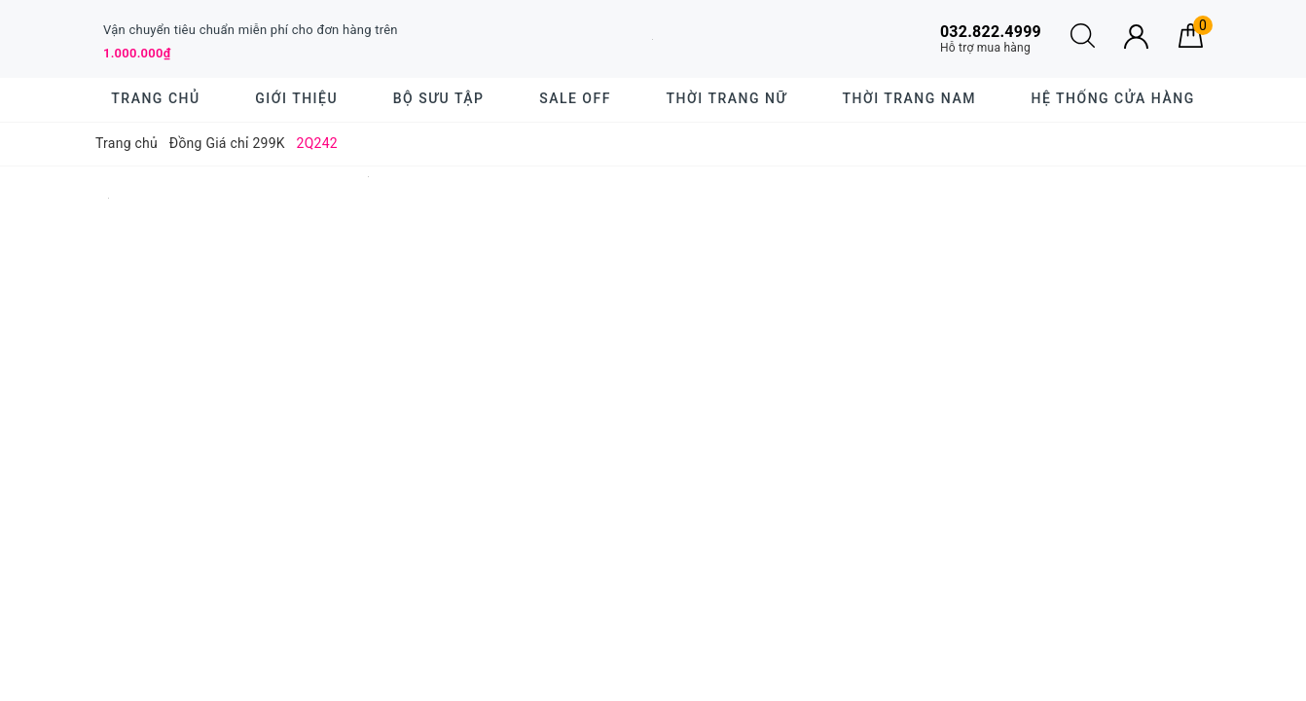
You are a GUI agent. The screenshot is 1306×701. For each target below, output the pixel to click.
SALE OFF (575, 98)
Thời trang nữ (727, 98)
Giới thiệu (296, 98)
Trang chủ (155, 98)
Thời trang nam (908, 98)
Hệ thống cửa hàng (1113, 98)
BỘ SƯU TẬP (439, 98)
